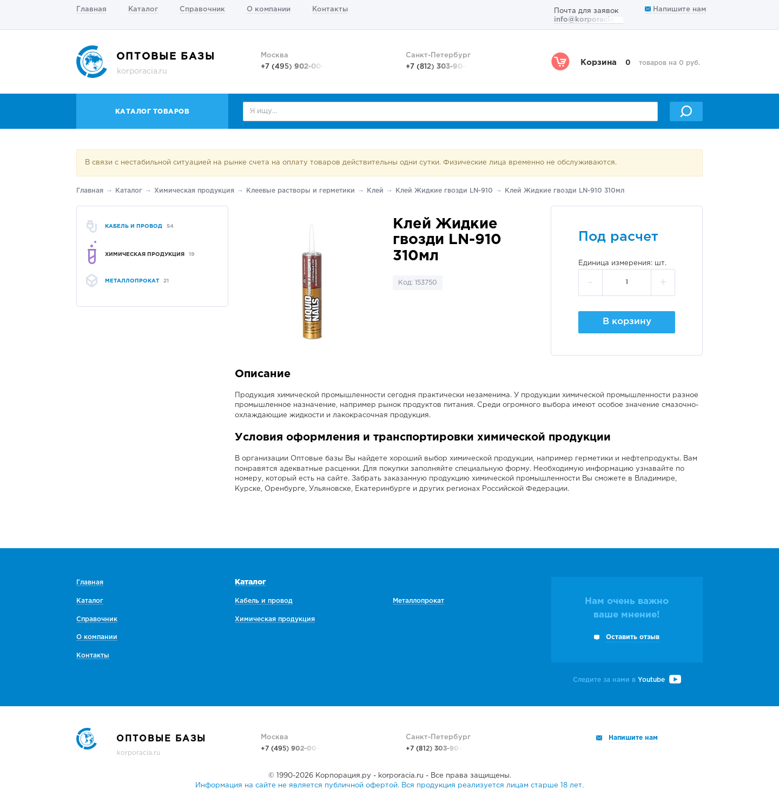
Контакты (330, 9)
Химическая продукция (194, 191)
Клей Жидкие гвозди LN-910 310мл (564, 191)
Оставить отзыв (632, 637)
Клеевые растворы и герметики (300, 191)
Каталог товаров (152, 112)
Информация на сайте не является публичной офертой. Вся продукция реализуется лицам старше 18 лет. (389, 785)
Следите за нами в (627, 680)
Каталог (143, 9)
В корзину (627, 322)
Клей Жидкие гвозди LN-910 (444, 191)
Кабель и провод (264, 601)
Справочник (202, 9)
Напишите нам (675, 9)
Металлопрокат (418, 601)
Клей (375, 191)
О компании (269, 9)
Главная (91, 9)
